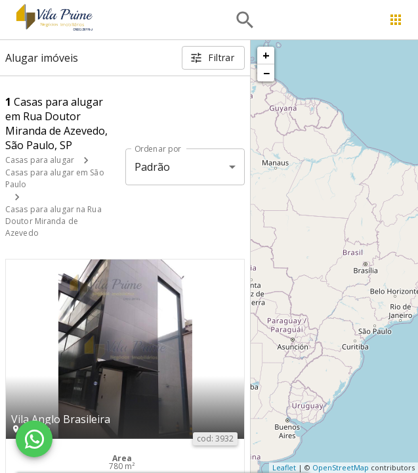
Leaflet (284, 467)
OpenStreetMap (340, 467)
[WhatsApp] (34, 438)
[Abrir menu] (395, 19)
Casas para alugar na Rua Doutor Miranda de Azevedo (53, 221)
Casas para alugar (39, 160)
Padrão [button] (153, 167)
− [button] (266, 73)
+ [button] (266, 55)
